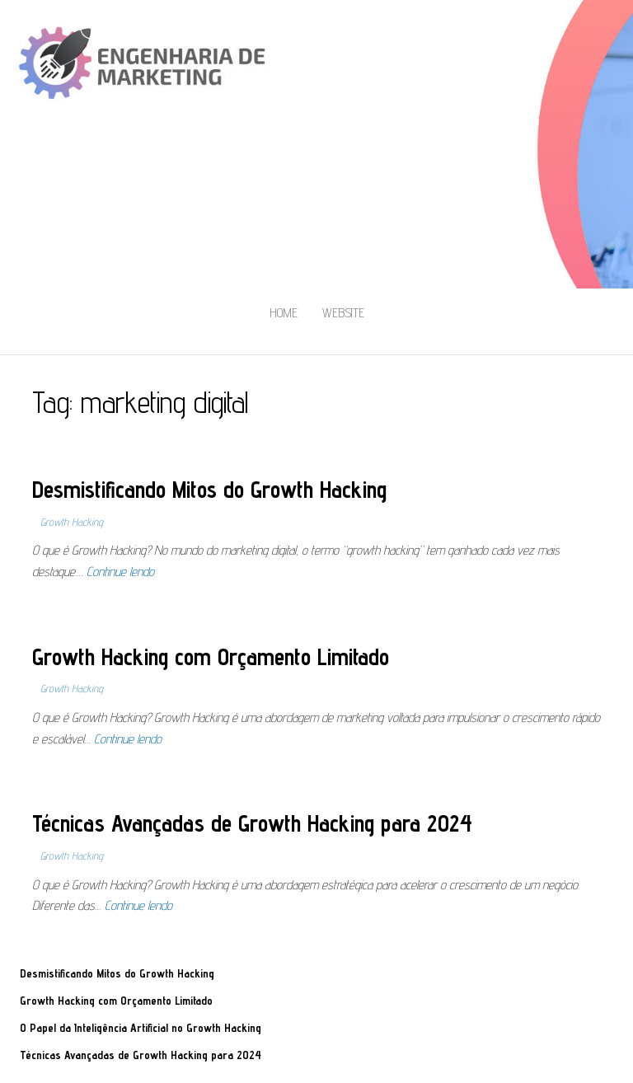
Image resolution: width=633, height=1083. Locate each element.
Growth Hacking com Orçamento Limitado (210, 656)
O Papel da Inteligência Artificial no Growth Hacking (140, 1027)
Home (284, 313)
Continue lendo (120, 571)
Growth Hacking (71, 521)
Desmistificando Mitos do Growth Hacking (209, 489)
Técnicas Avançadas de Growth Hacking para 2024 (252, 823)
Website (343, 313)
